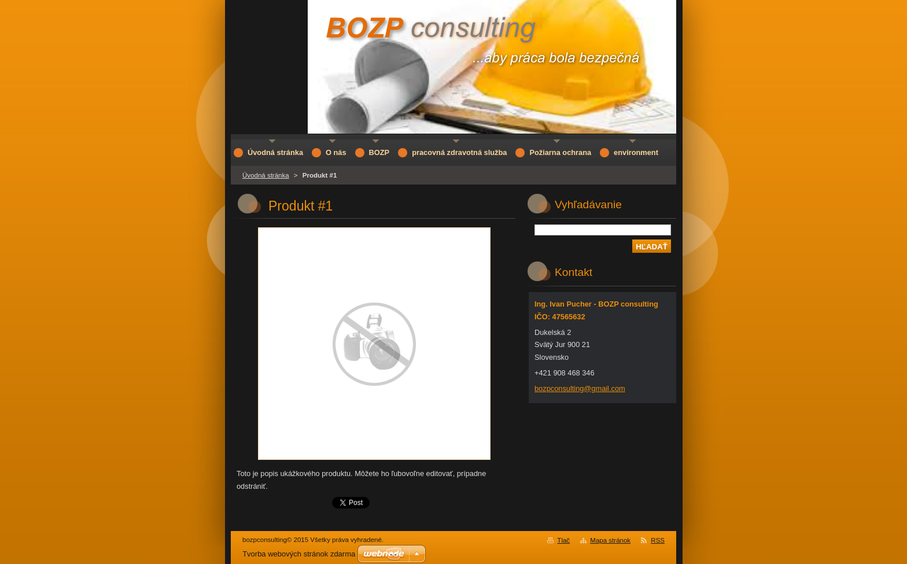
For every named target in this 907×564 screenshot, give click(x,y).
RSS (658, 540)
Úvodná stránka (265, 175)
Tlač (563, 540)
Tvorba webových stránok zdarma (298, 554)
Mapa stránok (610, 540)
